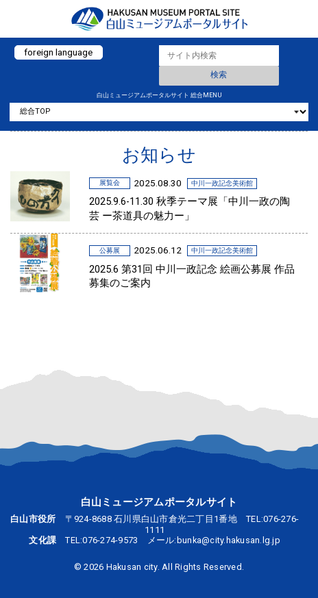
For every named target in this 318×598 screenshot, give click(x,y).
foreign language (58, 52)
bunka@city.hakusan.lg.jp (228, 540)
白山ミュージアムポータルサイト (159, 19)
